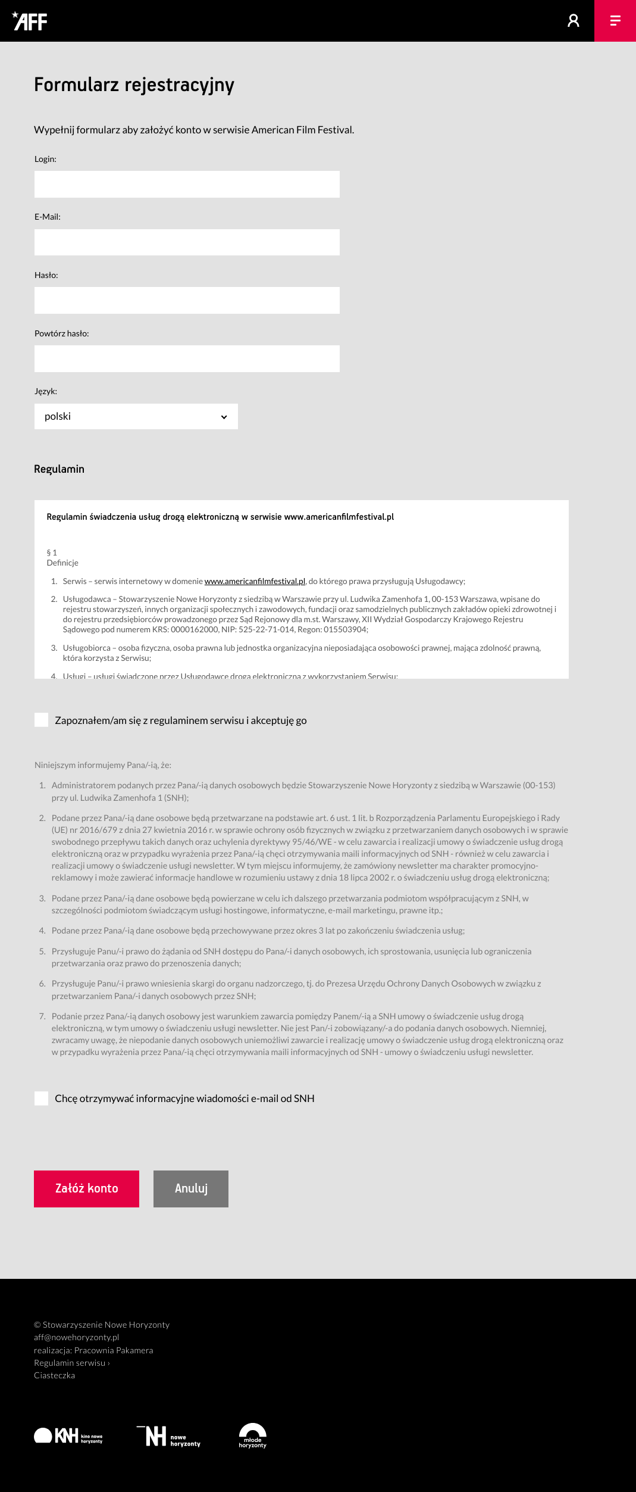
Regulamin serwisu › (72, 1363)
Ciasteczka (55, 1376)
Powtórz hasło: (62, 333)
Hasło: (46, 275)
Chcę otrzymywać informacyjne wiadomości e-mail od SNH (185, 1098)
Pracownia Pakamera (113, 1351)
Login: (46, 159)
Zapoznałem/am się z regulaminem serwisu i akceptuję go (181, 720)
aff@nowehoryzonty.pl (77, 1337)
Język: (46, 391)
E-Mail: (48, 216)
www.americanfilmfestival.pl (255, 581)
